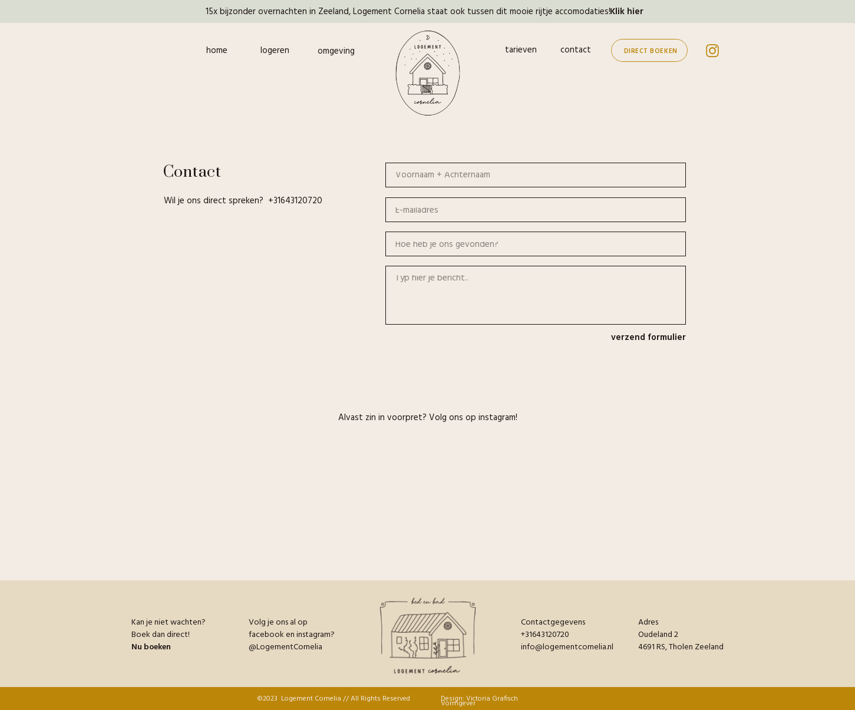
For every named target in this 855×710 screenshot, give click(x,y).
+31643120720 (295, 201)
